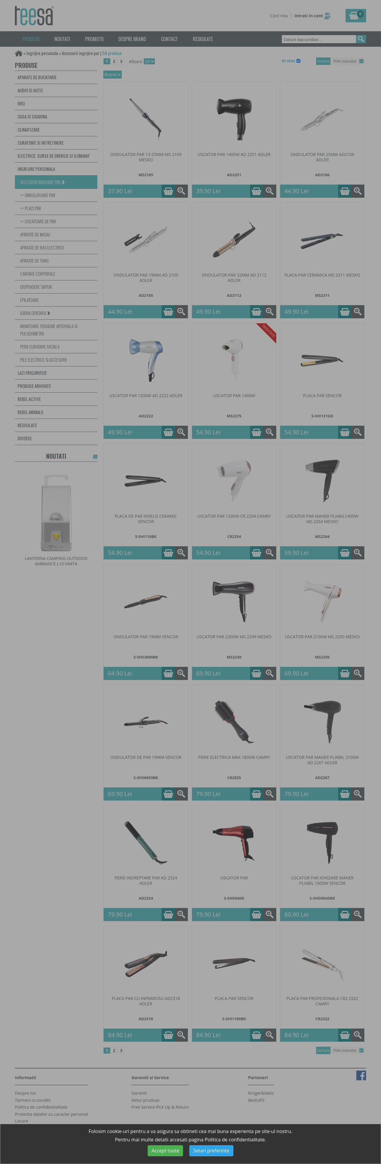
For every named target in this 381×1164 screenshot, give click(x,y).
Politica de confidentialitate (235, 1139)
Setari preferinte (211, 1150)
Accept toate (165, 1150)
